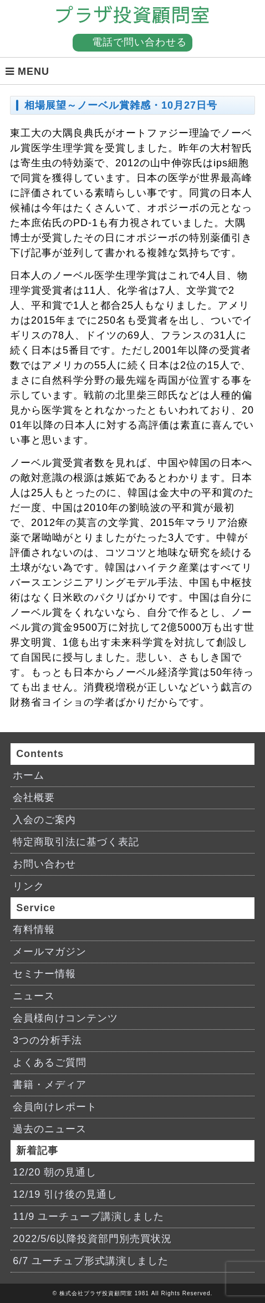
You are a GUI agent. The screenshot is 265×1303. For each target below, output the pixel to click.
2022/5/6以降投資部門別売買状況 (92, 1238)
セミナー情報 (44, 973)
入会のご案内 (44, 819)
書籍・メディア (49, 1084)
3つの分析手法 (47, 1040)
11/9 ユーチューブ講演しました (88, 1216)
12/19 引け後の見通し (65, 1194)
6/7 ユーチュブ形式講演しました (91, 1260)
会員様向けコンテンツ (65, 1018)
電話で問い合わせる (139, 42)
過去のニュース (49, 1129)
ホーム (28, 775)
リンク (28, 886)
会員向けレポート (55, 1106)
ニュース (34, 995)
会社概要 (34, 797)
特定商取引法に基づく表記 (76, 841)
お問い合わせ (44, 864)
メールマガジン (49, 951)
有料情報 (34, 929)
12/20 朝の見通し (54, 1172)
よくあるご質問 (49, 1062)
